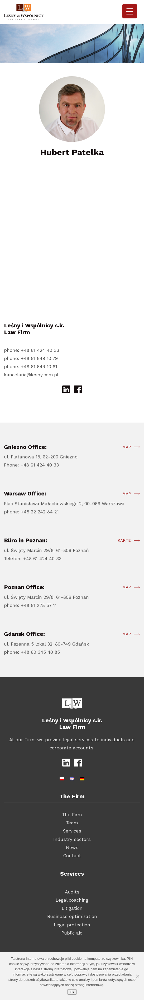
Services (72, 831)
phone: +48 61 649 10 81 (30, 366)
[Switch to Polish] (62, 778)
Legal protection (72, 924)
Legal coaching (72, 900)
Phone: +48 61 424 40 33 (31, 471)
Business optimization (72, 916)
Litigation (72, 908)
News (72, 847)
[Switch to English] (72, 778)
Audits (72, 892)
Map (126, 453)
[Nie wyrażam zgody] (137, 976)
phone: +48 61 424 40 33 (31, 350)
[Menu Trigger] (129, 11)
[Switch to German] (82, 778)
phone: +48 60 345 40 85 (32, 658)
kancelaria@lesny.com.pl (31, 374)
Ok (72, 992)
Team (72, 822)
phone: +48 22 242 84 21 (31, 518)
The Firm (72, 814)
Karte (124, 547)
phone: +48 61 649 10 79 (31, 358)
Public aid (72, 933)
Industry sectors (72, 839)
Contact (72, 855)
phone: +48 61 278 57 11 (30, 611)
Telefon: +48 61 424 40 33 (32, 564)
